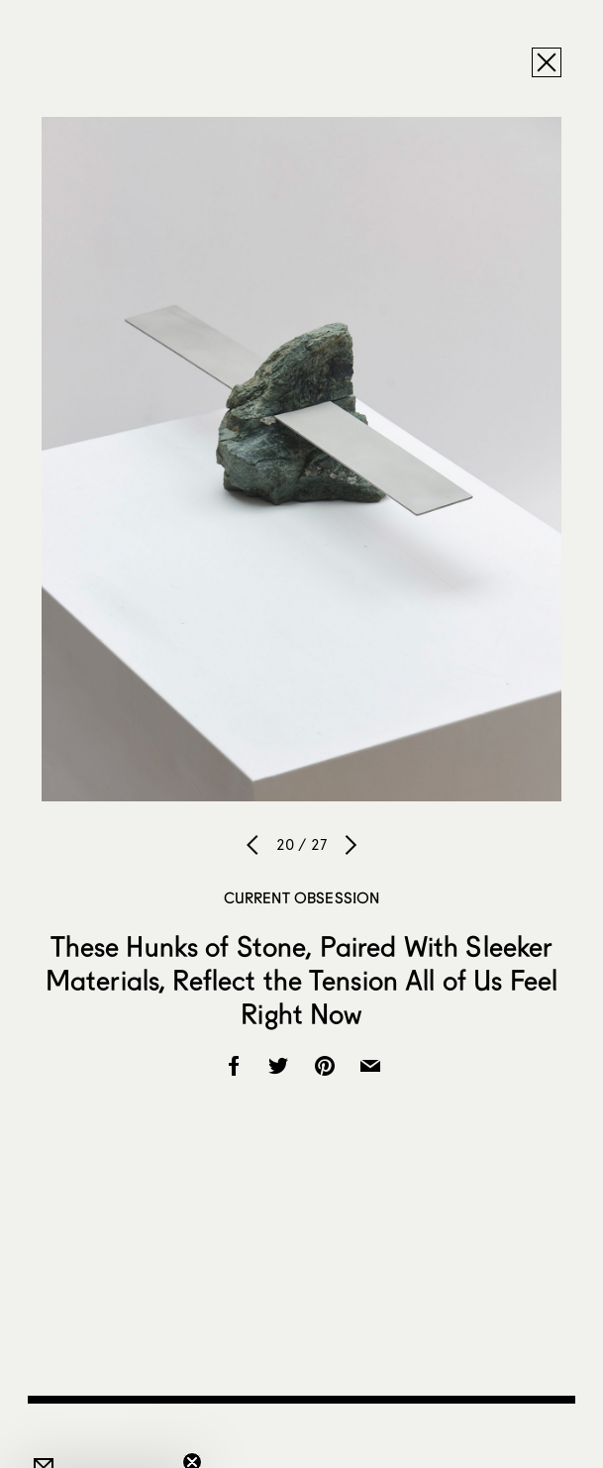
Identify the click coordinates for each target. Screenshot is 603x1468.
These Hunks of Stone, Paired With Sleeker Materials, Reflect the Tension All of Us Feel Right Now (301, 979)
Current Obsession (302, 897)
